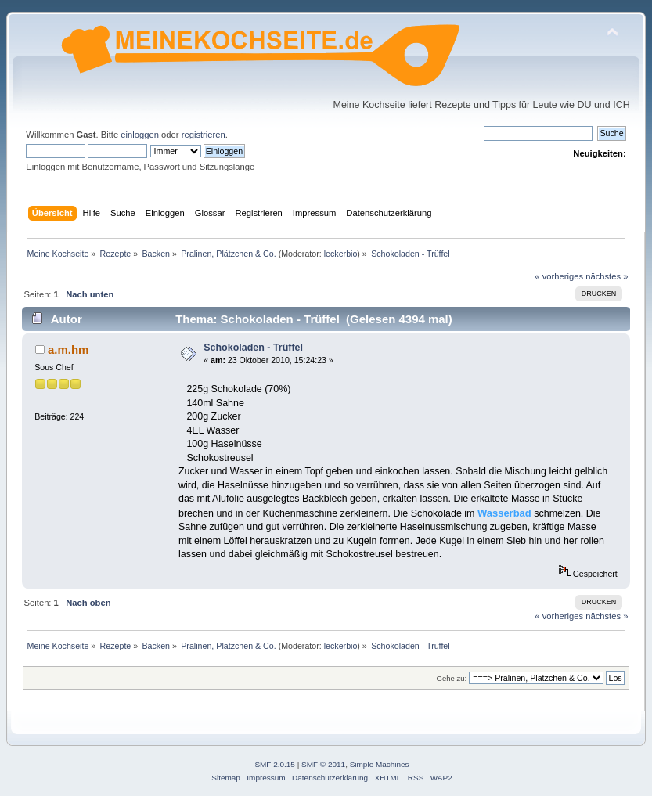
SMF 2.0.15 (274, 764)
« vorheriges (559, 276)
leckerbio (341, 253)
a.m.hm (68, 349)
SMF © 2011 (323, 764)
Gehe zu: (452, 678)
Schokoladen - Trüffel (253, 347)
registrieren (203, 134)
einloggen (140, 134)
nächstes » (606, 276)
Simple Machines (379, 764)
